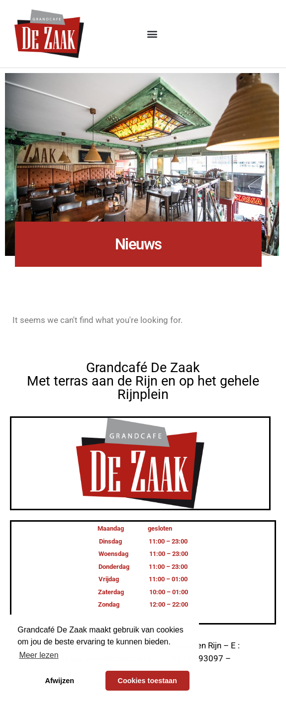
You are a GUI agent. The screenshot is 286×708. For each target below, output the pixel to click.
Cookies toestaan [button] (147, 681)
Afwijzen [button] (59, 681)
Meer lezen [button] (38, 655)
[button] (152, 34)
